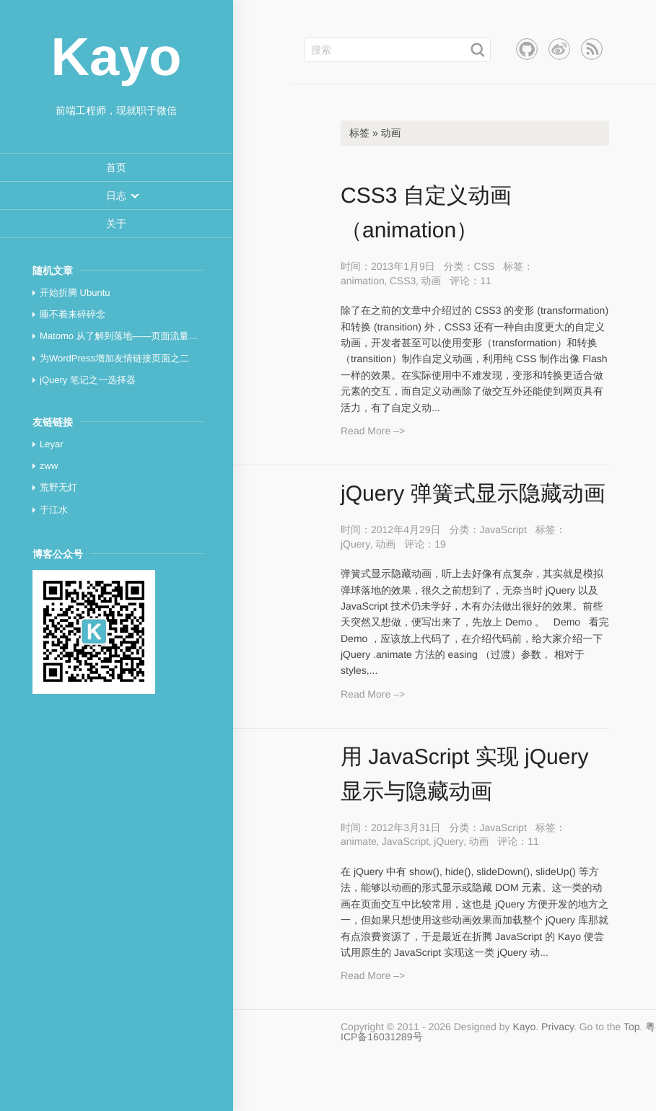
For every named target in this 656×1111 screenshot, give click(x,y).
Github (527, 49)
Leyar (52, 444)
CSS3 (403, 280)
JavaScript (502, 529)
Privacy (557, 1026)
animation (363, 280)
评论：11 (470, 280)
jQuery (355, 544)
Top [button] (632, 1026)
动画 (431, 280)
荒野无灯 (58, 487)
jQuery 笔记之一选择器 (88, 379)
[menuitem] (116, 168)
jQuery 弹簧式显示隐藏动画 (473, 494)
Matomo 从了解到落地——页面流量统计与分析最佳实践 (157, 335)
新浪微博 (559, 49)
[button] (116, 195)
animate (359, 841)
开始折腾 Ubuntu (75, 292)
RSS (592, 49)
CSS (484, 266)
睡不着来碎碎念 (72, 314)
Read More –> (373, 430)
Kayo (523, 1026)
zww (49, 465)
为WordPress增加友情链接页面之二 (114, 358)
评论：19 (425, 544)
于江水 (54, 509)
